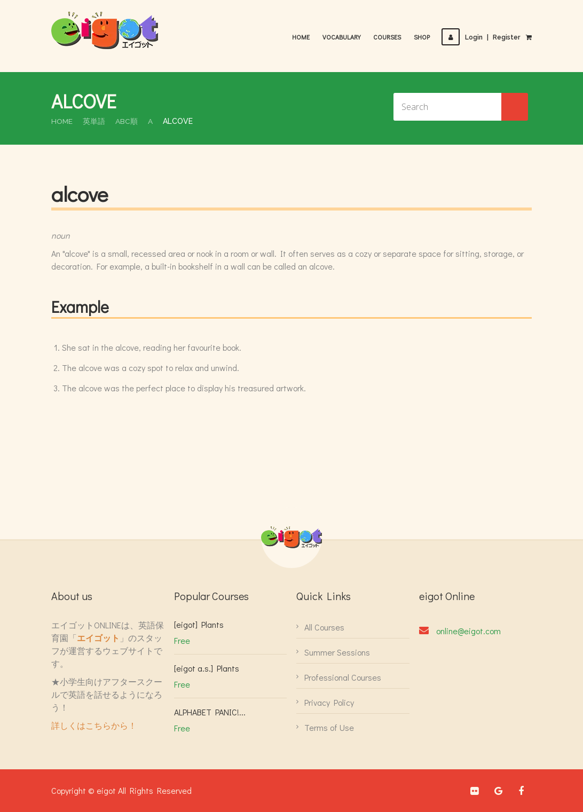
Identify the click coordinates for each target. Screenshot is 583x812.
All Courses (324, 627)
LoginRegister (482, 37)
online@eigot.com (468, 630)
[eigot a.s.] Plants (206, 668)
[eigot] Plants (199, 624)
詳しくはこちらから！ (94, 725)
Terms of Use (329, 727)
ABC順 (127, 121)
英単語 (94, 121)
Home (302, 37)
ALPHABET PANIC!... (210, 712)
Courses (388, 37)
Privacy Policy (329, 702)
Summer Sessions (337, 652)
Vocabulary (342, 37)
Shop (423, 37)
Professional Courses (342, 677)
